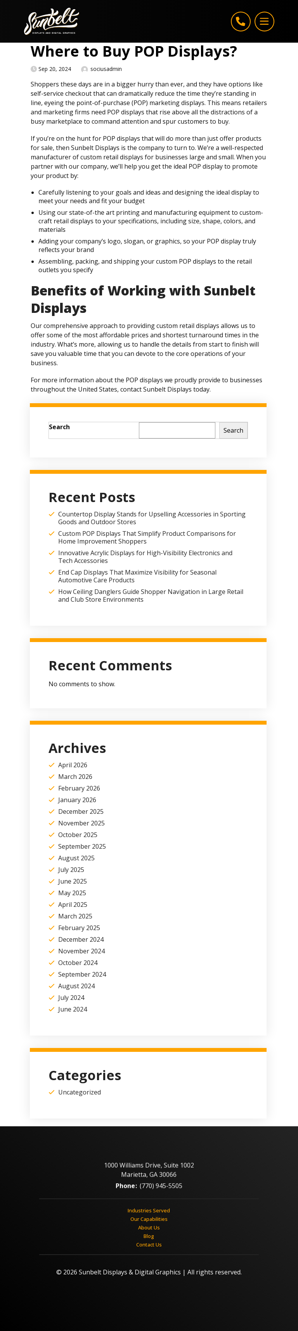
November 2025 (81, 823)
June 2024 (72, 1009)
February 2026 (79, 788)
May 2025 (72, 893)
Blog (149, 1235)
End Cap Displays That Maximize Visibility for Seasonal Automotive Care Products (137, 576)
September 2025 (82, 846)
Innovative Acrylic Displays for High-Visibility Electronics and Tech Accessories (145, 557)
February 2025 (79, 928)
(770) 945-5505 (161, 1190)
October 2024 (77, 963)
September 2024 (82, 974)
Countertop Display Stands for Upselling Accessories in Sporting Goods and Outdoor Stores (152, 518)
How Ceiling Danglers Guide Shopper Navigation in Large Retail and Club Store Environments (150, 595)
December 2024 (81, 939)
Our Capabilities (149, 1218)
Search (59, 427)
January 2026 (77, 800)
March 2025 (75, 916)
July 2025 (71, 870)
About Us (149, 1227)
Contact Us (149, 1244)
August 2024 (76, 986)
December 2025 (81, 811)
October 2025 (77, 835)
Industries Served (149, 1210)
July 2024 (71, 997)
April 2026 (72, 765)
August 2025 (76, 858)
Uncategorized (79, 1092)
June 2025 (72, 881)
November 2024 (81, 951)
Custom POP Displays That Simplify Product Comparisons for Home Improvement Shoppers (147, 537)
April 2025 (72, 904)
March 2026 (75, 776)
